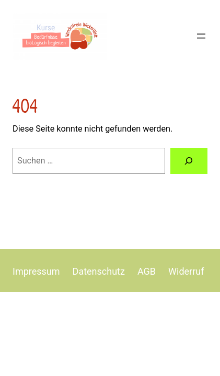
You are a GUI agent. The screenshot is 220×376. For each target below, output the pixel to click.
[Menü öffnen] (201, 36)
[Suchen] (188, 161)
